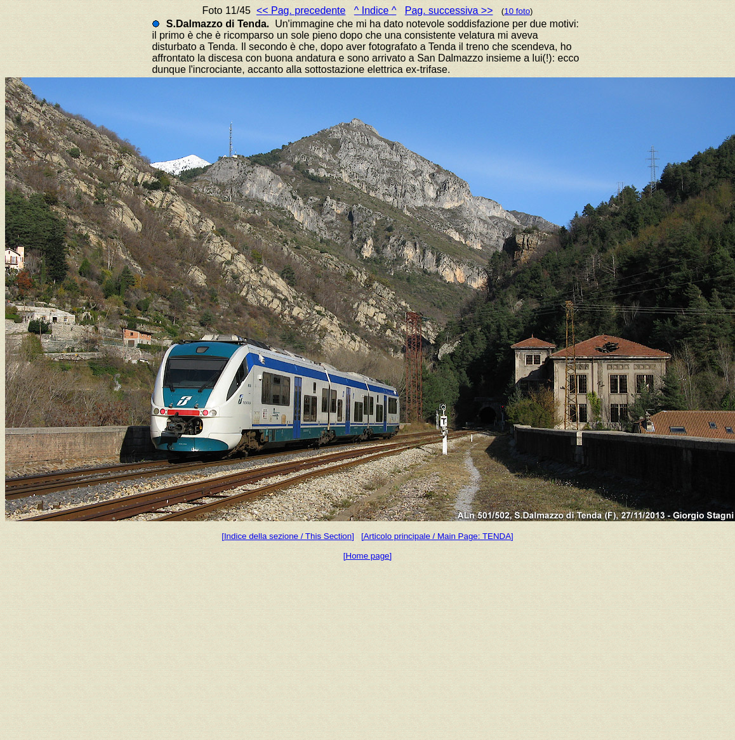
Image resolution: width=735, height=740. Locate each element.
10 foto (517, 11)
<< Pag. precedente (301, 10)
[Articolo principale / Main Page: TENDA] (437, 536)
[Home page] (367, 556)
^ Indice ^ (375, 10)
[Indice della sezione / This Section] (288, 536)
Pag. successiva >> (449, 10)
